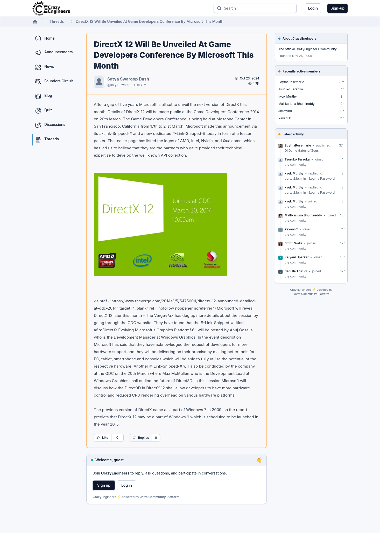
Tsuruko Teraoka (290, 89)
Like (102, 438)
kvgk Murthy (287, 96)
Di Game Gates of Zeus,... (303, 150)
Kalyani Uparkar (297, 257)
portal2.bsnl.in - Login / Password (310, 178)
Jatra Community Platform (159, 497)
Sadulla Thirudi (296, 271)
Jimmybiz (285, 111)
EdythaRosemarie (291, 82)
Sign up (103, 485)
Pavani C (284, 118)
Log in (126, 485)
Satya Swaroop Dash (128, 79)
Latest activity (293, 134)
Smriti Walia (293, 243)
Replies (140, 438)
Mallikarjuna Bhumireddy (296, 104)
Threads (57, 21)
